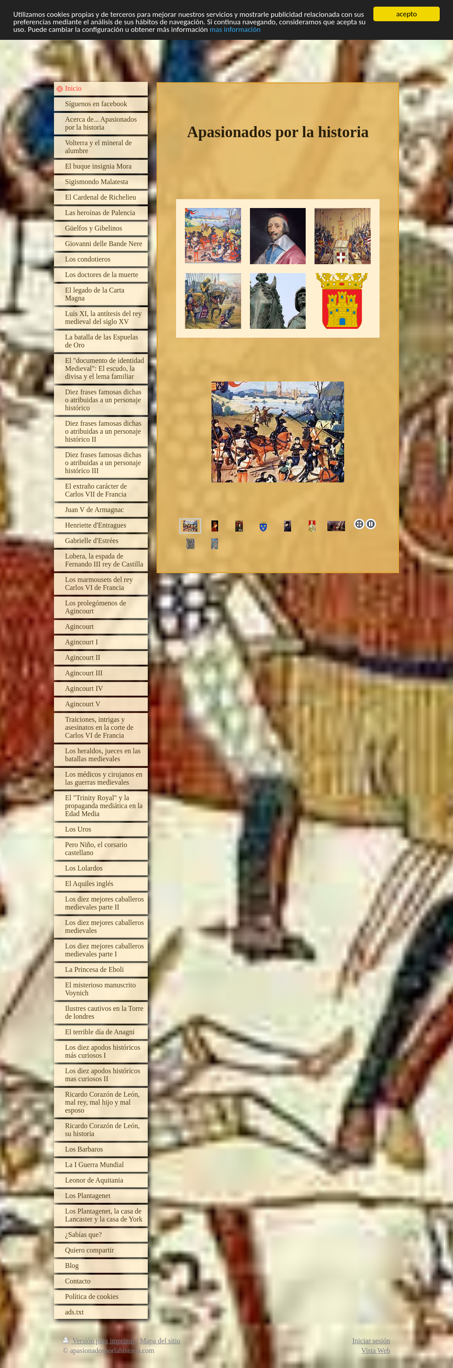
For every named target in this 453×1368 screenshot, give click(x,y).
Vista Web (375, 1350)
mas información (235, 29)
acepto (406, 14)
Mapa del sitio (160, 1341)
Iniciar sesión (371, 1341)
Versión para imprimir (100, 1341)
